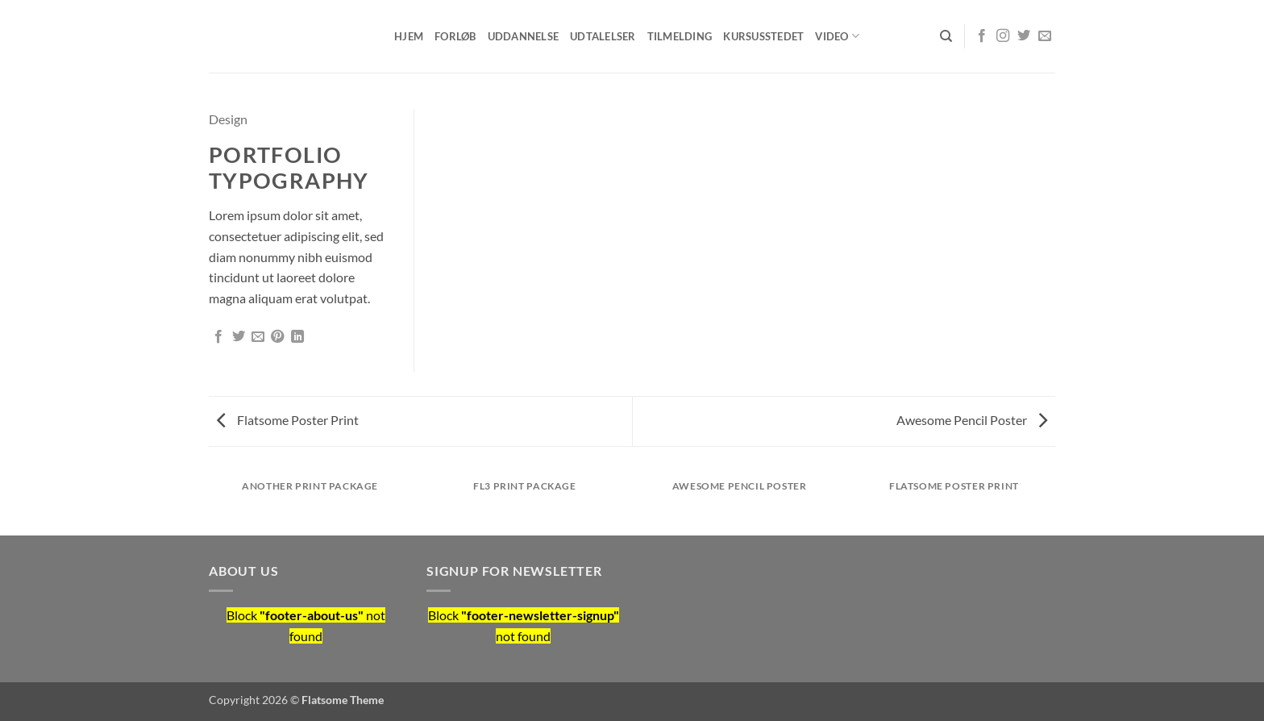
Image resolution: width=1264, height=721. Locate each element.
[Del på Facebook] (218, 337)
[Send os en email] (1044, 36)
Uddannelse (523, 36)
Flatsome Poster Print (288, 419)
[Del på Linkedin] (297, 337)
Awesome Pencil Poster (971, 419)
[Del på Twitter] (238, 337)
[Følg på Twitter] (1023, 36)
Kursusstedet (763, 36)
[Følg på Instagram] (1002, 36)
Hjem (408, 36)
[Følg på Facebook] (981, 36)
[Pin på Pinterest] (277, 337)
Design (228, 119)
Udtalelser (603, 36)
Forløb (455, 36)
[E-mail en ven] (258, 337)
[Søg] (946, 36)
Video (837, 36)
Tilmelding (680, 36)
